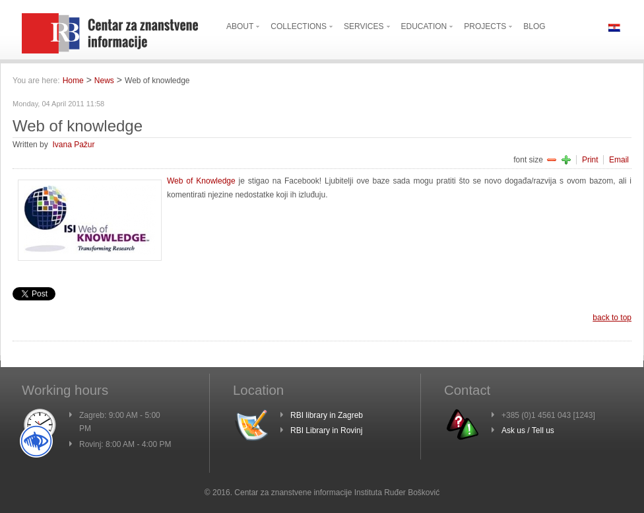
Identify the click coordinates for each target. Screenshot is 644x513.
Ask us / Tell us (527, 430)
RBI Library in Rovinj (326, 430)
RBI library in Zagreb (326, 415)
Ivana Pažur (73, 144)
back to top (612, 317)
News (104, 80)
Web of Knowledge (201, 181)
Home (73, 80)
